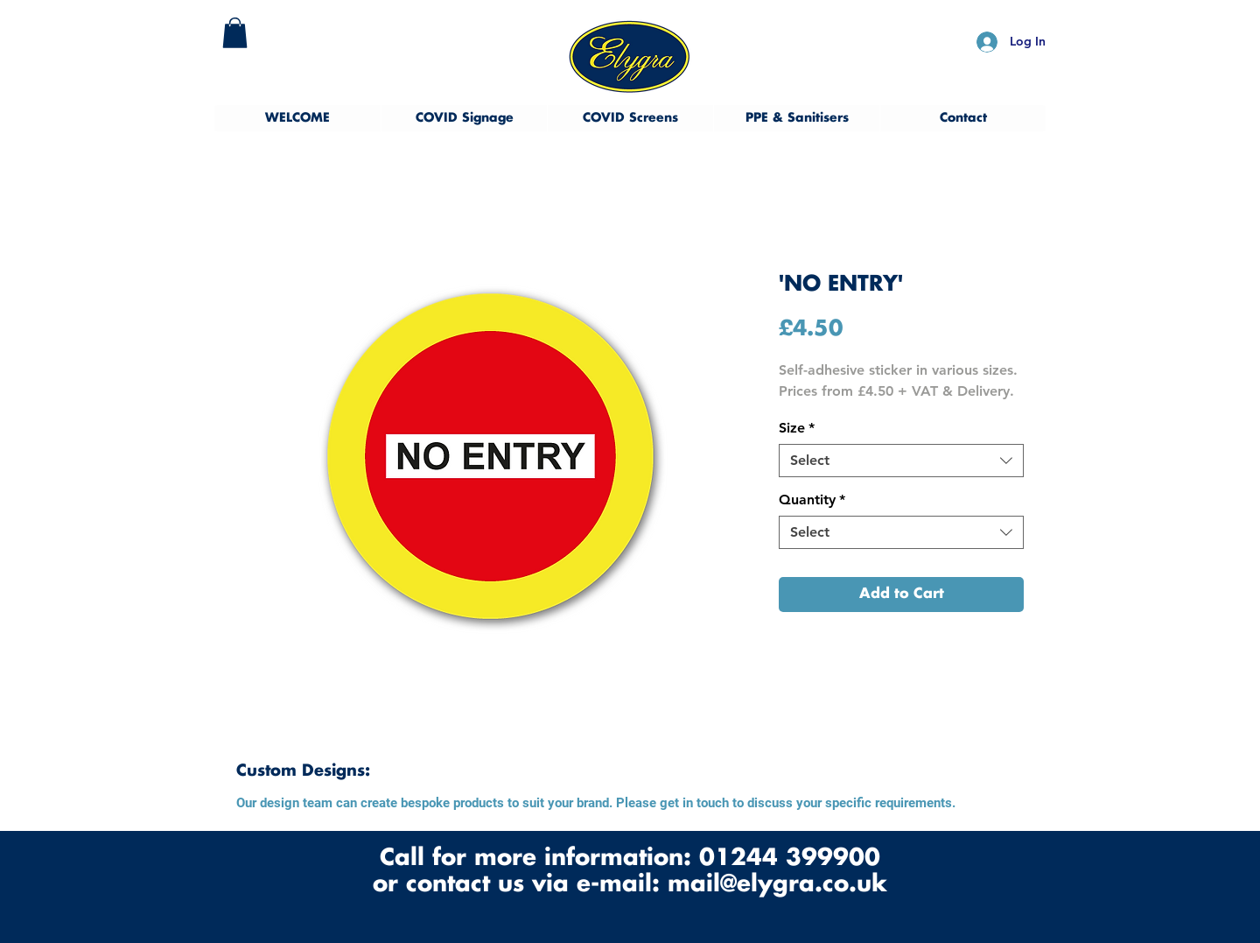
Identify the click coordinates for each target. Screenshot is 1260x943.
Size (797, 427)
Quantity (812, 499)
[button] (235, 33)
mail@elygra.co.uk (777, 884)
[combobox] (901, 460)
